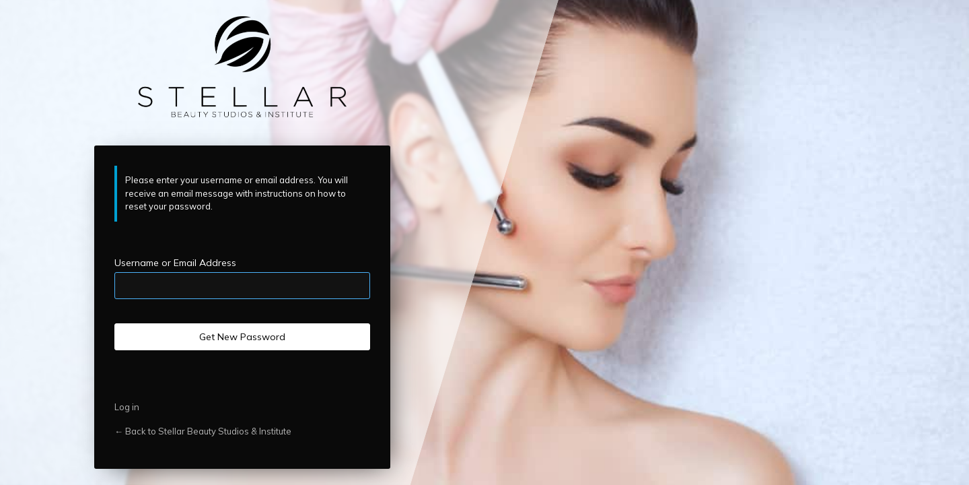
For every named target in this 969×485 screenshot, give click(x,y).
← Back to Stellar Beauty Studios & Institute (202, 431)
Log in (126, 406)
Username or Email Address (175, 263)
